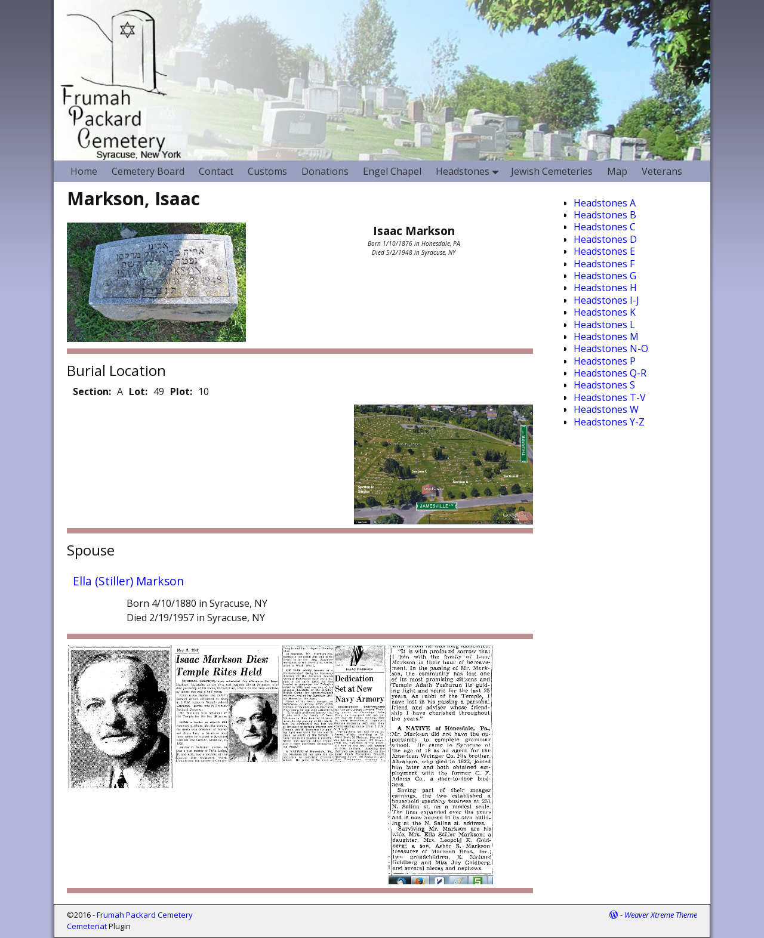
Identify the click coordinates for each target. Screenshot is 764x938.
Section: (92, 391)
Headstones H (605, 287)
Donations (325, 171)
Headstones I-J (606, 300)
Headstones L (604, 324)
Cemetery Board (148, 171)
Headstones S (604, 384)
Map (617, 171)
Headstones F (604, 263)
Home (83, 171)
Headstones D (605, 239)
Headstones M (606, 336)
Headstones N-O (611, 348)
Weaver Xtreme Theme (660, 914)
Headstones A (605, 202)
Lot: (138, 391)
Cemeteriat (87, 926)
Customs (267, 171)
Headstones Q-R (610, 372)
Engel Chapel (392, 171)
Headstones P (605, 361)
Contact (216, 171)
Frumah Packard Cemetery (145, 914)
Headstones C (605, 226)
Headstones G (605, 275)
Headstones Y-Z (609, 421)
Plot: (181, 391)
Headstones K (605, 312)
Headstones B (605, 214)
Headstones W (606, 409)
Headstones (470, 171)
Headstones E (604, 251)
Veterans (662, 171)
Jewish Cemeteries (552, 171)
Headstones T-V (610, 397)
